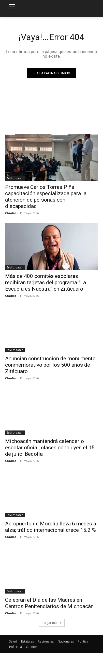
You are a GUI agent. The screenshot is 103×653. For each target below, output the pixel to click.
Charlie (10, 213)
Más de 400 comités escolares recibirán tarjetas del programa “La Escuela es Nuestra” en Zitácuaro (45, 282)
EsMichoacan (15, 178)
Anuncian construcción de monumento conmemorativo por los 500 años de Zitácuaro (50, 364)
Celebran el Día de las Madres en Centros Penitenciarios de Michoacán (49, 603)
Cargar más (51, 623)
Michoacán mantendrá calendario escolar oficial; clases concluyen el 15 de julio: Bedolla (50, 447)
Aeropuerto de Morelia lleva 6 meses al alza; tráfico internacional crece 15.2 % (51, 527)
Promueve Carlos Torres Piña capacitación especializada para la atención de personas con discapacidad (45, 196)
